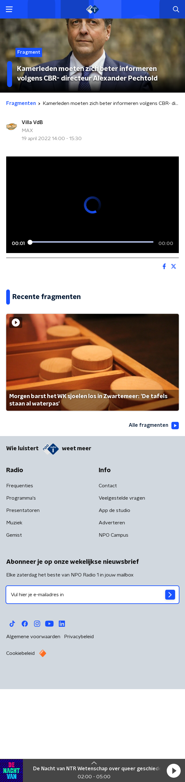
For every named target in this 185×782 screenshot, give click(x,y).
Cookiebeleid (20, 750)
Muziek (14, 619)
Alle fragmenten (154, 522)
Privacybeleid (79, 733)
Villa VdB (32, 122)
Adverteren (112, 619)
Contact (108, 582)
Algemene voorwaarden (33, 733)
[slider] (91, 242)
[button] (173, 770)
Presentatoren (23, 607)
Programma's (21, 595)
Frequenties (19, 582)
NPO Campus (113, 632)
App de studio (114, 607)
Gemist (14, 632)
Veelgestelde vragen (122, 595)
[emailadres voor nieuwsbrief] (92, 691)
